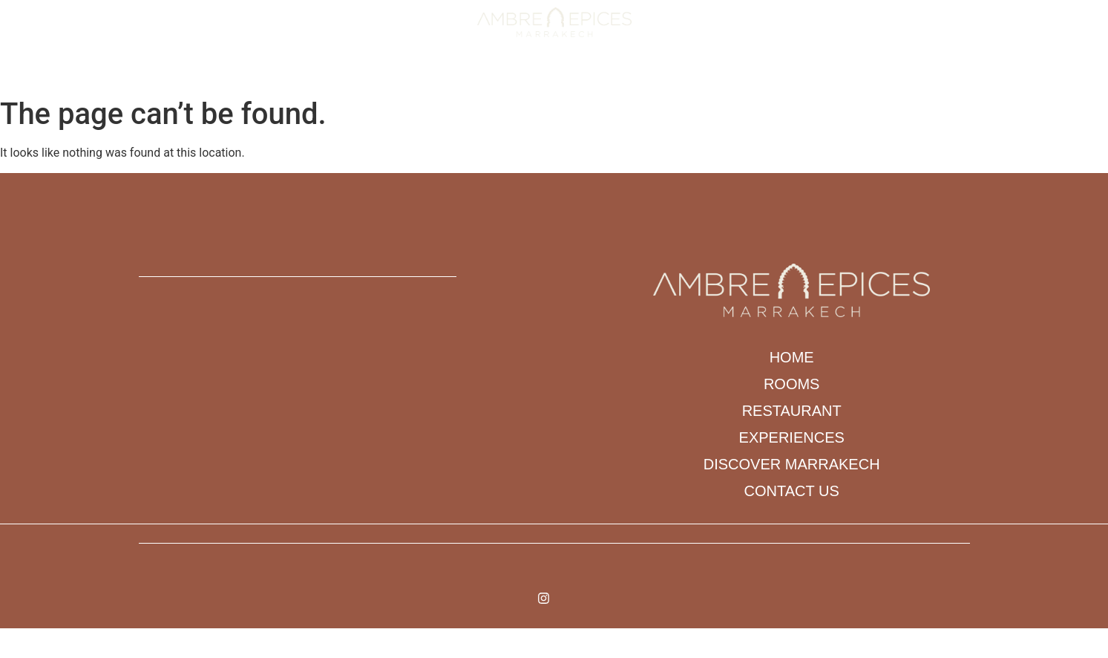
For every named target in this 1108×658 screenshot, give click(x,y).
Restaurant (452, 73)
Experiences (542, 73)
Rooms (379, 73)
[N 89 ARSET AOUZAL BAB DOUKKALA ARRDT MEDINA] (369, 403)
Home (323, 73)
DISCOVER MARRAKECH (657, 73)
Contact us (768, 73)
